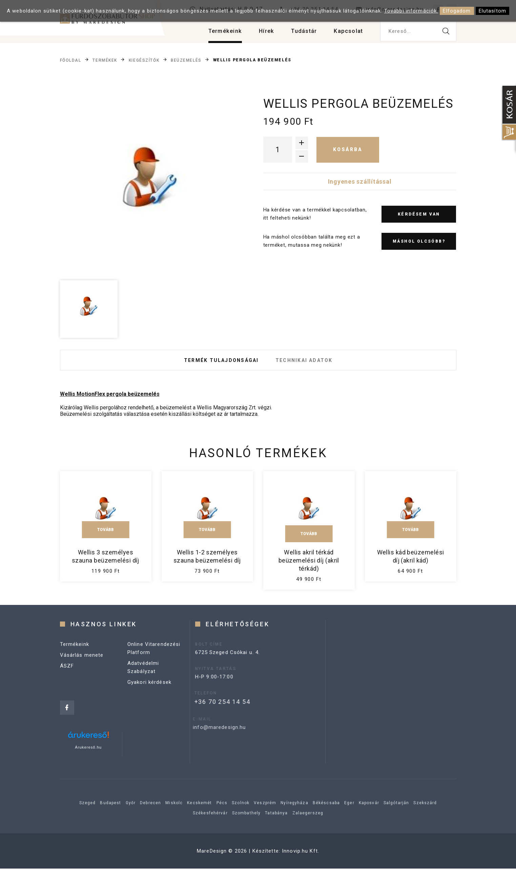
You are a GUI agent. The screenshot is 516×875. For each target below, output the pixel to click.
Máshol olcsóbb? (419, 241)
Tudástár (299, 33)
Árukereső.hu (88, 754)
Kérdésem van (419, 214)
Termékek (104, 60)
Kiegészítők (144, 60)
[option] (150, 186)
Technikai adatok (309, 363)
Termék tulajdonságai (216, 363)
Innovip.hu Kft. (300, 857)
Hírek (260, 33)
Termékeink (216, 33)
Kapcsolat (347, 33)
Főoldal (70, 60)
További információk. (411, 11)
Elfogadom (457, 11)
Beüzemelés (186, 60)
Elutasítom (492, 11)
